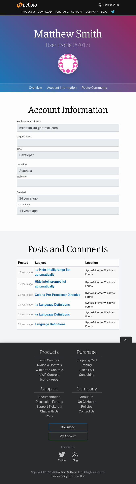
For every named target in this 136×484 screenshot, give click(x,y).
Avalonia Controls (49, 365)
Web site (22, 176)
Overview (35, 88)
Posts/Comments (94, 88)
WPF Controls (49, 360)
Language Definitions (52, 305)
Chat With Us (49, 411)
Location (22, 164)
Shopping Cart (86, 360)
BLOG (104, 11)
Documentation (49, 397)
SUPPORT (76, 11)
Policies (86, 406)
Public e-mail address (29, 121)
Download (68, 427)
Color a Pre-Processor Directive (57, 295)
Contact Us (87, 411)
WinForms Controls (49, 370)
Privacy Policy (59, 476)
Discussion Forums (49, 402)
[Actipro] (27, 5)
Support (49, 389)
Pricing (87, 365)
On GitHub (87, 402)
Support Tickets (49, 406)
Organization (24, 136)
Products (49, 352)
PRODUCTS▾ (28, 11)
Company (86, 389)
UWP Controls (49, 375)
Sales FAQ (86, 370)
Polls (49, 416)
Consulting (86, 375)
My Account (68, 436)
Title (19, 148)
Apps (54, 379)
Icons (44, 379)
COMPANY (92, 11)
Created (21, 192)
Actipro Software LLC (70, 472)
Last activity (23, 204)
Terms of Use (76, 476)
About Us (86, 397)
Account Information (61, 88)
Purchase (87, 352)
